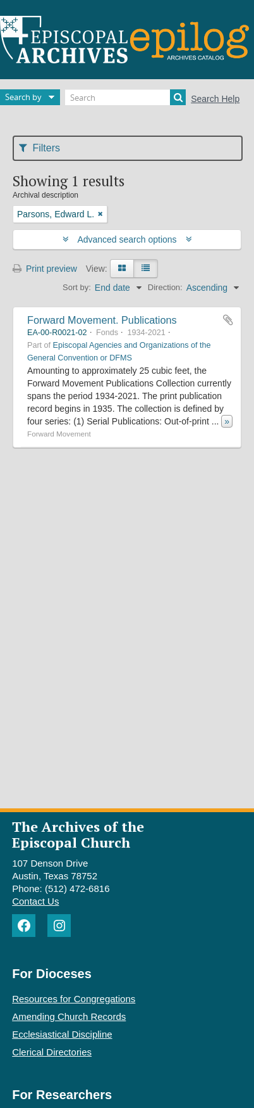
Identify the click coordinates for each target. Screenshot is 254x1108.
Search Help (215, 99)
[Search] (125, 97)
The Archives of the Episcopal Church (78, 834)
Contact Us (35, 901)
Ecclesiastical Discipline (62, 1034)
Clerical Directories (52, 1052)
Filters (39, 148)
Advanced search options (127, 239)
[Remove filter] (100, 214)
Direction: (165, 287)
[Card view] (122, 268)
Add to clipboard (228, 320)
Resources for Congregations (73, 998)
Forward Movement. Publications (102, 320)
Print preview (45, 269)
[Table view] (145, 268)
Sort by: (77, 287)
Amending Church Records (69, 1016)
